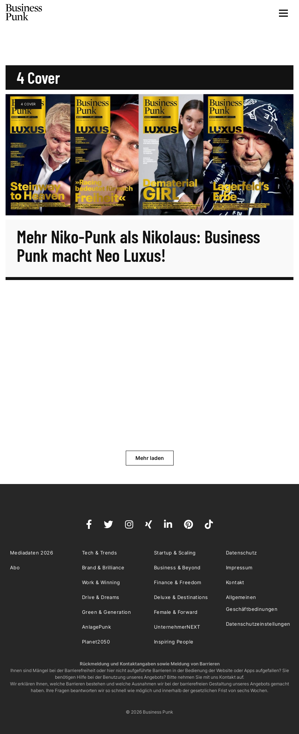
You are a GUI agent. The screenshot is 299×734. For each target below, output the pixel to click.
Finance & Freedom (177, 582)
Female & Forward (175, 612)
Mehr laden (149, 458)
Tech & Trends (99, 553)
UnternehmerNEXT (177, 627)
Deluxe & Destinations (181, 597)
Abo (15, 567)
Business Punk (24, 12)
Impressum (239, 567)
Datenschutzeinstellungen (258, 624)
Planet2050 (96, 642)
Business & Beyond (177, 567)
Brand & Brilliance (103, 567)
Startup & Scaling (175, 553)
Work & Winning (101, 582)
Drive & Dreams (100, 597)
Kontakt (235, 582)
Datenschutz (241, 553)
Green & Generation (106, 612)
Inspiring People (173, 642)
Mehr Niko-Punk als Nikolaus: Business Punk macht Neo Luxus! (138, 246)
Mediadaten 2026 (31, 553)
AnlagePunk (96, 627)
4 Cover (28, 104)
